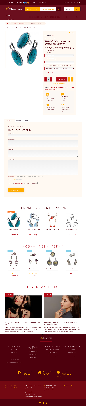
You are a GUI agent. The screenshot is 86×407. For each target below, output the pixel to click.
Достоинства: (11, 139)
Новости (65, 17)
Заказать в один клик (60, 83)
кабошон (55, 89)
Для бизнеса (55, 17)
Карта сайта (33, 357)
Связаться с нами (33, 351)
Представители (53, 352)
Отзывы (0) (9, 120)
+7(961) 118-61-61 (12, 386)
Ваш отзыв (12, 159)
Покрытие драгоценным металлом (58, 65)
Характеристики (22, 120)
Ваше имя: (12, 133)
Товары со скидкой (52, 356)
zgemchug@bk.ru (70, 386)
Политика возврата (14, 349)
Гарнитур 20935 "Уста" (53, 268)
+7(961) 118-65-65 (12, 388)
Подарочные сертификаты (52, 349)
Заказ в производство (19, 23)
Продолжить (16, 190)
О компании (34, 17)
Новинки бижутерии (43, 246)
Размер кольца (51, 58)
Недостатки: (11, 149)
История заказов (72, 352)
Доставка (44, 17)
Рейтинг (10, 179)
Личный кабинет (72, 349)
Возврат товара (33, 354)
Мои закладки (72, 356)
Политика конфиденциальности (14, 362)
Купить (62, 79)
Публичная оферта (14, 359)
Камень (48, 52)
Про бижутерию (43, 287)
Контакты (74, 17)
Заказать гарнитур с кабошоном (59, 87)
